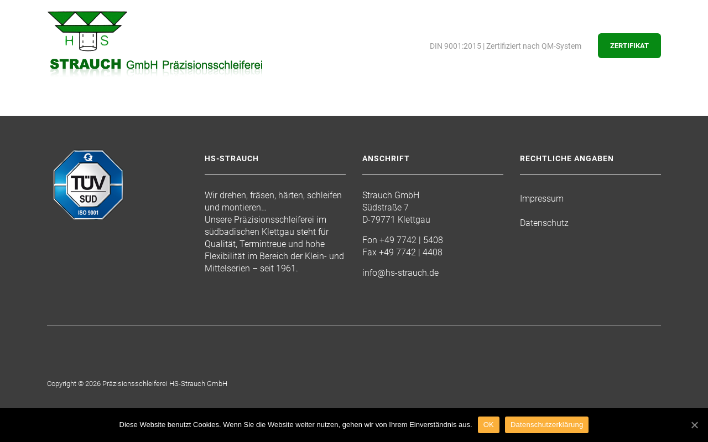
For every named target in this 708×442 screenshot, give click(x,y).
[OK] (694, 424)
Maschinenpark (296, 112)
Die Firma (140, 112)
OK (488, 424)
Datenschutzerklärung (547, 424)
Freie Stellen (386, 112)
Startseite (71, 112)
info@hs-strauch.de (400, 273)
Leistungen (210, 112)
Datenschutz (544, 223)
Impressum (542, 198)
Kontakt (460, 112)
